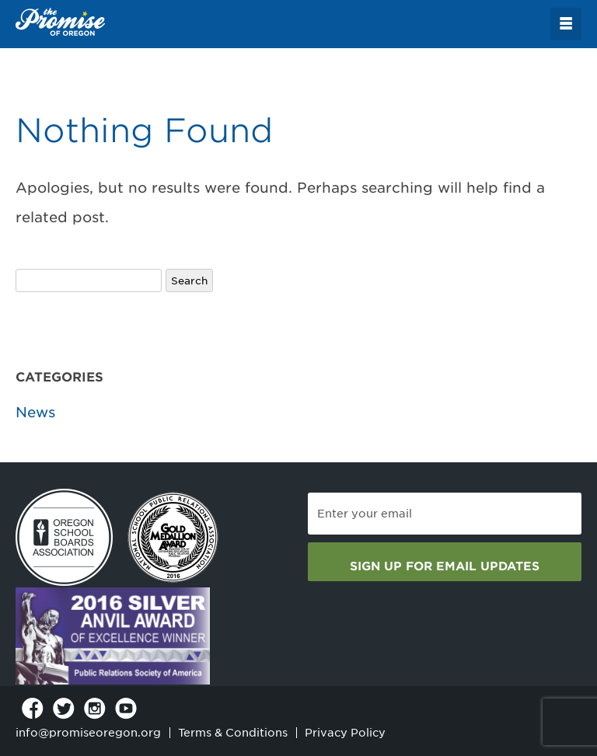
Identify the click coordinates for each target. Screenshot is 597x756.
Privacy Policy (345, 732)
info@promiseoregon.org (88, 732)
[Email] (444, 514)
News (35, 412)
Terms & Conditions (233, 732)
